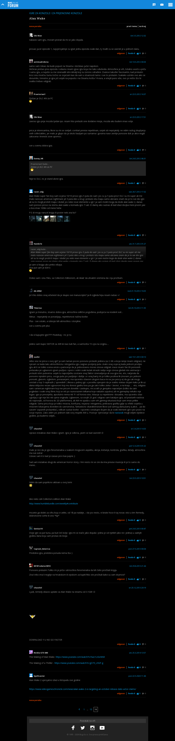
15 (91, 709)
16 (96, 709)
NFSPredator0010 (42, 566)
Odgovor (121, 53)
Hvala (131, 53)
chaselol (38, 429)
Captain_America (42, 549)
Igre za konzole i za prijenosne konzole (55, 13)
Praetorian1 (39, 94)
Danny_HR (38, 159)
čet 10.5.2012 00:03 (137, 62)
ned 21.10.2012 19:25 (137, 291)
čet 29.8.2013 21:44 (137, 566)
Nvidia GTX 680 (41, 653)
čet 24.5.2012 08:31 (137, 159)
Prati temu (132, 26)
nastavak (119, 412)
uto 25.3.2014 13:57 (137, 653)
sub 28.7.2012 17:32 (137, 192)
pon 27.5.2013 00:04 (137, 549)
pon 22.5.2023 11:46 (137, 676)
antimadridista (41, 62)
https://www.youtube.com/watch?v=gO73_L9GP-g (79, 663)
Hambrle (38, 244)
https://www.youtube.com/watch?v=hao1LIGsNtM (80, 656)
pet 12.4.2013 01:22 (137, 446)
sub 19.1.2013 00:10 (137, 357)
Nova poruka (35, 26)
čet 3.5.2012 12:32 (138, 36)
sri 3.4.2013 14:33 (138, 429)
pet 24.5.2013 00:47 (137, 529)
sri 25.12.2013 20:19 (137, 588)
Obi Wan (38, 36)
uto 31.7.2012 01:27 (137, 244)
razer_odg (39, 192)
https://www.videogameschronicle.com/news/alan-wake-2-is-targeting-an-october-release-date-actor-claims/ (82, 689)
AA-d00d (38, 291)
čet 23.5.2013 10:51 (137, 478)
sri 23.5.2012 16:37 (138, 94)
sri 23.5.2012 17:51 (138, 117)
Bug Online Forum (13, 4)
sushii (37, 357)
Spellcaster (39, 676)
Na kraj (142, 26)
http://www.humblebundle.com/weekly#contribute (53, 503)
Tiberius (38, 308)
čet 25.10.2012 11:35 (137, 308)
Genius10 (38, 529)
